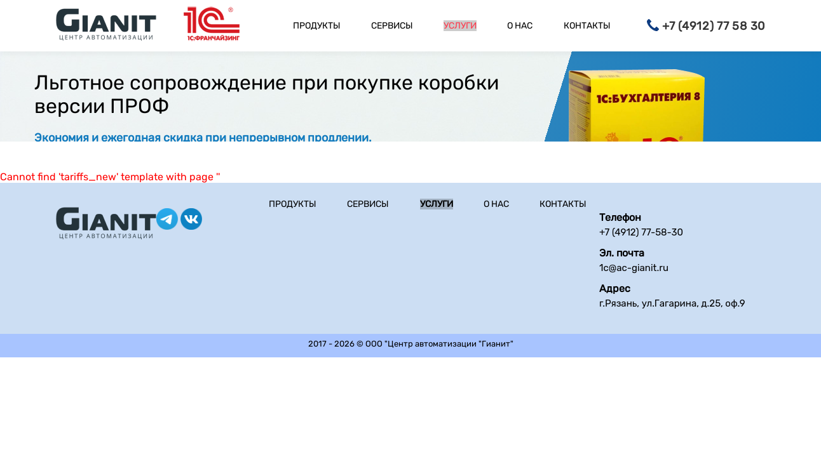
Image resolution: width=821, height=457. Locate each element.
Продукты (317, 25)
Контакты (587, 25)
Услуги (460, 25)
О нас (520, 25)
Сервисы (392, 25)
